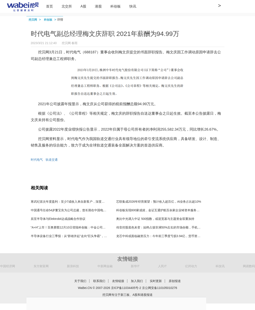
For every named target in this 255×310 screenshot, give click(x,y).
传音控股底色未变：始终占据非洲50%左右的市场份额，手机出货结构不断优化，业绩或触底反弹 (181, 227)
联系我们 (99, 281)
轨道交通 (52, 159)
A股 (83, 6)
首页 (49, 6)
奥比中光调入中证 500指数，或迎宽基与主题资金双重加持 (155, 219)
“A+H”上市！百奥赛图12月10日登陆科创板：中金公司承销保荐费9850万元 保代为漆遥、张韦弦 (94, 227)
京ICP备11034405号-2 (126, 288)
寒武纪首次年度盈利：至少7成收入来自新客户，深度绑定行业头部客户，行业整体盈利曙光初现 (95, 201)
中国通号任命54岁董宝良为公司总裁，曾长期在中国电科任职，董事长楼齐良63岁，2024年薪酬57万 (98, 210)
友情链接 (118, 281)
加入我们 (137, 281)
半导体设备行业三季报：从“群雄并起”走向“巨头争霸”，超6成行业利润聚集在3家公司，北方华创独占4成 (100, 236)
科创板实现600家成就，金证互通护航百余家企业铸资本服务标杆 (159, 210)
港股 (98, 6)
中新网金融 (105, 266)
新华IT (135, 266)
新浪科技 (73, 266)
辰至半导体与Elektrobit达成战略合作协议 (58, 219)
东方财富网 (41, 266)
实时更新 (156, 281)
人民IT (162, 266)
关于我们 (80, 281)
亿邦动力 (191, 266)
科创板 (115, 6)
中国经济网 (7, 266)
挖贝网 (33, 19)
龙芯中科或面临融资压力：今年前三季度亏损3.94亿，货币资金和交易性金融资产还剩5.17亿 (178, 236)
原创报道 (175, 281)
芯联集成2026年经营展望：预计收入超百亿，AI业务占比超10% (158, 201)
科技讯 (220, 266)
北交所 (67, 6)
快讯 (132, 6)
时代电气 (37, 159)
